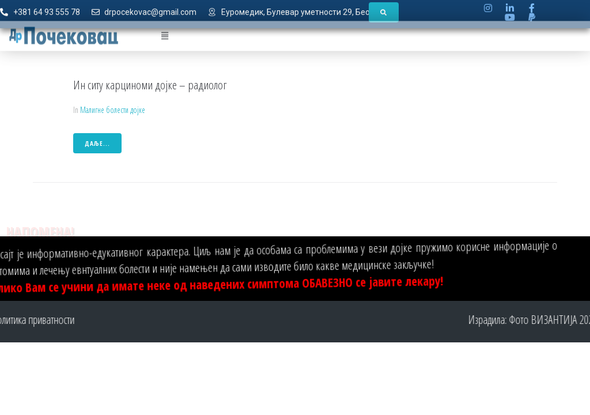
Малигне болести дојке (112, 109)
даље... (97, 143)
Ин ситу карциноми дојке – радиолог (150, 85)
